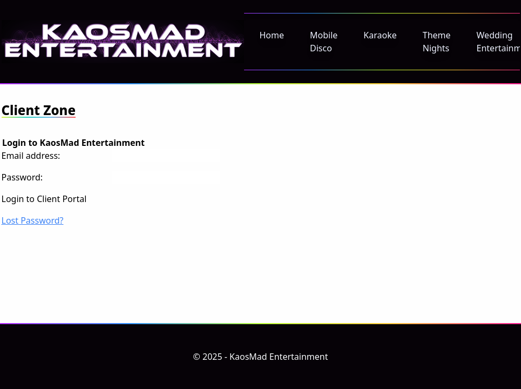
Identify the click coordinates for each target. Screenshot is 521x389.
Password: (22, 177)
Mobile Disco (323, 41)
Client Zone (39, 110)
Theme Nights (437, 41)
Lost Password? (33, 220)
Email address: (31, 156)
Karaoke (379, 35)
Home (272, 35)
